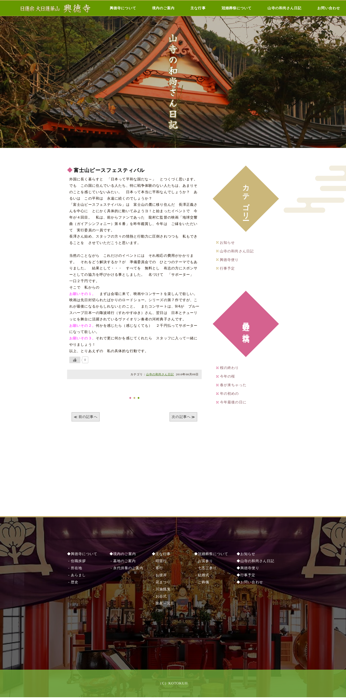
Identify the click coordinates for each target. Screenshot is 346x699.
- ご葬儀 (201, 584)
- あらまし (76, 577)
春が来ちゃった (233, 385)
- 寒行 (157, 570)
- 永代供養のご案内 (126, 570)
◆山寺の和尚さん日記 (255, 563)
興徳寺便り (229, 260)
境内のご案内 (163, 8)
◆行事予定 (246, 577)
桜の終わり (229, 368)
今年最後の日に (233, 402)
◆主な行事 (161, 555)
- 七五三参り (205, 570)
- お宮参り (203, 563)
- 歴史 (72, 584)
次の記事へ (181, 417)
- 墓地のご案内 (122, 563)
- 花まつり (161, 584)
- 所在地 (74, 570)
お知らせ (227, 242)
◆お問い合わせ (250, 584)
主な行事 (197, 8)
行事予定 (227, 268)
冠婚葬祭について (237, 8)
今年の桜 (227, 376)
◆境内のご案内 (122, 555)
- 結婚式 (201, 577)
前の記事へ (88, 417)
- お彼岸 (159, 577)
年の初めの (229, 393)
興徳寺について (123, 8)
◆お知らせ (246, 555)
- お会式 (159, 598)
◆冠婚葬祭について (211, 555)
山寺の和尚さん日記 (284, 8)
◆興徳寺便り (248, 570)
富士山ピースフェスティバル (111, 170)
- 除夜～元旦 (163, 605)
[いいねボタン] (74, 360)
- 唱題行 (159, 563)
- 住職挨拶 (76, 563)
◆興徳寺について (82, 555)
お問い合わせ (328, 8)
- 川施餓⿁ (161, 591)
